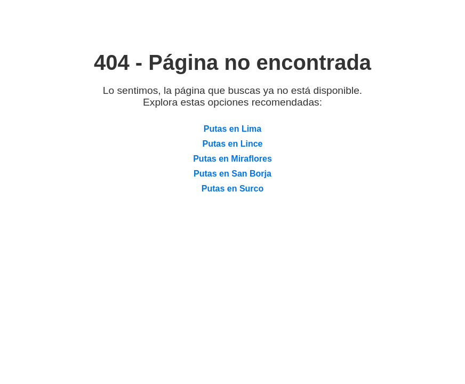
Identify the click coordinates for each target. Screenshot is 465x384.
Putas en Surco (232, 188)
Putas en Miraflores (232, 158)
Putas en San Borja (232, 173)
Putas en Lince (233, 143)
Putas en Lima (232, 128)
